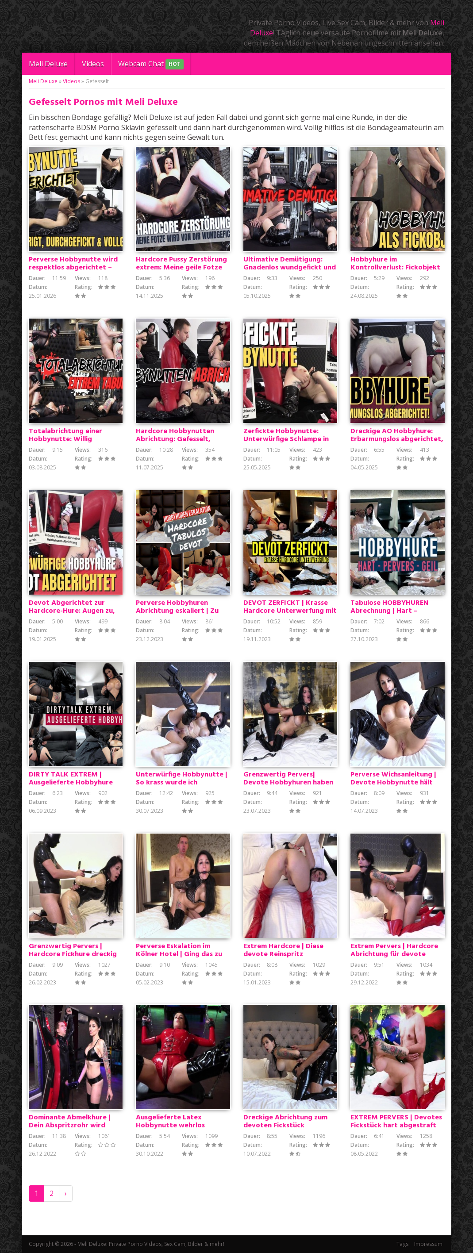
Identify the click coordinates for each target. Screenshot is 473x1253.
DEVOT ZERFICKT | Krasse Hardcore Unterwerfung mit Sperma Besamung (290, 611)
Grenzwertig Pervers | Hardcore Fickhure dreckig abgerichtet (73, 954)
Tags (402, 1244)
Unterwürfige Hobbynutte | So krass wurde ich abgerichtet (181, 782)
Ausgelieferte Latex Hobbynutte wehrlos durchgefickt (170, 1125)
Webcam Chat (151, 64)
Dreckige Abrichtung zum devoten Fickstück (285, 1121)
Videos (93, 64)
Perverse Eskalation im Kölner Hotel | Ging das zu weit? (179, 954)
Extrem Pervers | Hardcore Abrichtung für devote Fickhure (394, 954)
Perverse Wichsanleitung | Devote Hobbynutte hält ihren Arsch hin (393, 782)
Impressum (428, 1244)
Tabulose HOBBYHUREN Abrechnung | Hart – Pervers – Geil (389, 611)
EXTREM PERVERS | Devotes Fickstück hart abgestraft (396, 1121)
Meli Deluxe (48, 64)
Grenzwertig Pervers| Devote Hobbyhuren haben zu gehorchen (288, 782)
